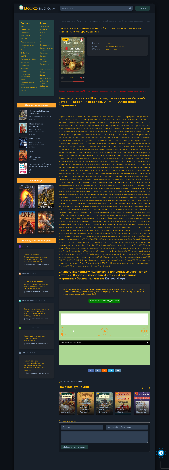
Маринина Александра (115, 46)
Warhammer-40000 (28, 59)
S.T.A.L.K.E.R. (25, 36)
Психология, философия (26, 75)
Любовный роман (44, 82)
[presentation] (143, 388)
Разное (23, 90)
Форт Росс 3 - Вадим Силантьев (36, 264)
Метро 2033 (25, 30)
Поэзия (42, 36)
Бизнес (23, 79)
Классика (43, 39)
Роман (42, 33)
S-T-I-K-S (24, 39)
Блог (22, 27)
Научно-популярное (44, 60)
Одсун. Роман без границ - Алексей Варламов (36, 319)
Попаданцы (25, 33)
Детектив (43, 30)
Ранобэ (24, 50)
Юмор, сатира (45, 45)
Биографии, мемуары (44, 65)
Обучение (44, 53)
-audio (39, 8)
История (43, 56)
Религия (24, 71)
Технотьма (25, 65)
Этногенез (25, 62)
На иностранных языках (27, 83)
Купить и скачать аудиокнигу (104, 301)
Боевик (42, 42)
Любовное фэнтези (44, 87)
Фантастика (44, 27)
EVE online (25, 53)
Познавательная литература (46, 49)
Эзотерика (25, 68)
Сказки (42, 72)
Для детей (44, 75)
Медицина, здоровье (29, 87)
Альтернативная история (27, 46)
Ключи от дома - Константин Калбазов (36, 343)
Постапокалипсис (28, 42)
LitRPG (23, 56)
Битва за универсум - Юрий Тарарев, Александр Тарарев (36, 291)
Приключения (45, 78)
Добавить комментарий (74, 447)
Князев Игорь (111, 49)
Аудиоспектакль (46, 69)
